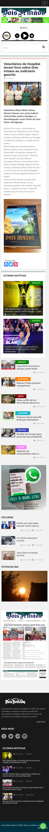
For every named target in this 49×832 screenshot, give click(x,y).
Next (46, 27)
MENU (24, 28)
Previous (4, 27)
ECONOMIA (23, 413)
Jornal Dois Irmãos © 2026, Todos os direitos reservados (23, 825)
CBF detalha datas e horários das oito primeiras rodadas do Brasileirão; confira (23, 310)
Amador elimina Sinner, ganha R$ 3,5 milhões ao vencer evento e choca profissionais (21, 349)
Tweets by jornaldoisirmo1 (13, 811)
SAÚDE (21, 447)
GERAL (21, 396)
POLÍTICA (22, 430)
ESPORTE (36, 283)
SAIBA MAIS (40, 722)
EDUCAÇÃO (23, 379)
